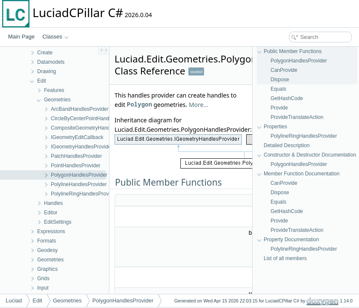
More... (199, 105)
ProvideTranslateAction (297, 117)
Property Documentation (291, 240)
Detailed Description (286, 145)
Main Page (21, 36)
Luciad (14, 300)
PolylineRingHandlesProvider (304, 136)
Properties (275, 127)
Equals (278, 89)
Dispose (280, 80)
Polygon (139, 105)
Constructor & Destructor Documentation (310, 155)
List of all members (285, 258)
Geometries (67, 300)
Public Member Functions (292, 51)
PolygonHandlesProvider (299, 61)
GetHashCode (287, 98)
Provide (279, 108)
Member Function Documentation (301, 174)
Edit (37, 300)
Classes (55, 36)
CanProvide (284, 70)
